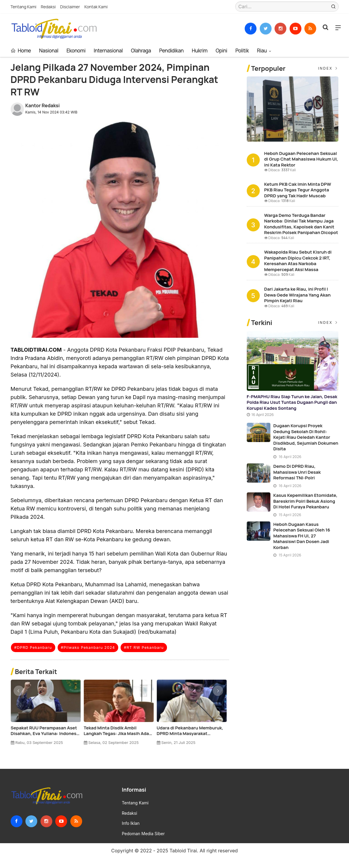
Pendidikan (171, 50)
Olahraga (141, 50)
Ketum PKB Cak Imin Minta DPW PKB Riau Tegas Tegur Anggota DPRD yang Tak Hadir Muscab (44, 731)
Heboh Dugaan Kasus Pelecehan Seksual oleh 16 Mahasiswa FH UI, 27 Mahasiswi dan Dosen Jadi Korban (301, 535)
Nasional (48, 50)
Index (328, 68)
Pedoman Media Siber (143, 833)
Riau (262, 50)
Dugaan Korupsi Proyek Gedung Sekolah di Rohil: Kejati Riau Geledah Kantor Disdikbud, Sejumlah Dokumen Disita (305, 437)
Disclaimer (70, 6)
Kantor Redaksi (42, 105)
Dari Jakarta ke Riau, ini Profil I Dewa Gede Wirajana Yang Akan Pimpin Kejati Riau (297, 295)
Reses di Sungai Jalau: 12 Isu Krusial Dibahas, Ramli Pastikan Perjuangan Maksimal (117, 731)
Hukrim (199, 50)
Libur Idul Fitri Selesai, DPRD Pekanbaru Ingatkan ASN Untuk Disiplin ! (190, 731)
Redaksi (48, 6)
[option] (47, 715)
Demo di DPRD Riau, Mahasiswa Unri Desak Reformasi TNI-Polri (297, 472)
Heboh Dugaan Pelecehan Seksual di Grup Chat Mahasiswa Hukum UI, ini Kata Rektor (301, 159)
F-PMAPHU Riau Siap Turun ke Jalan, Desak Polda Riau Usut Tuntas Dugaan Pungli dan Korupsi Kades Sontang (292, 402)
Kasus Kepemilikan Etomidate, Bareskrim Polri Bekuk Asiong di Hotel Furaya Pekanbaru (305, 501)
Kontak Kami (96, 6)
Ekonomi (75, 50)
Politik (242, 50)
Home (21, 50)
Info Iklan (130, 823)
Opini (221, 50)
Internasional (108, 50)
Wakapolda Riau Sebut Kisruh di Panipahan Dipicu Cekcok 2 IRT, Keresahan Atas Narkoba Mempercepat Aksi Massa (298, 261)
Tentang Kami (24, 6)
